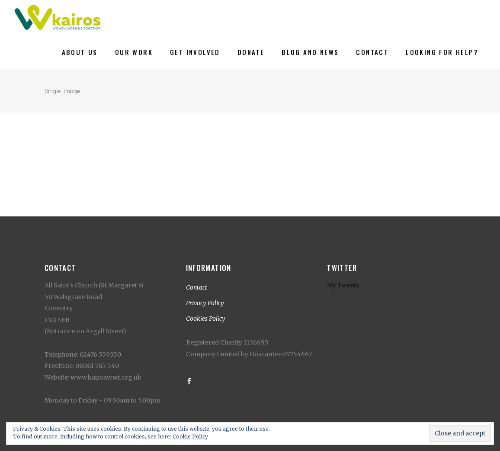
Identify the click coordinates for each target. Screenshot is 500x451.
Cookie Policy (190, 436)
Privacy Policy (205, 303)
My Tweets (343, 285)
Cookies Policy (205, 318)
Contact (196, 287)
